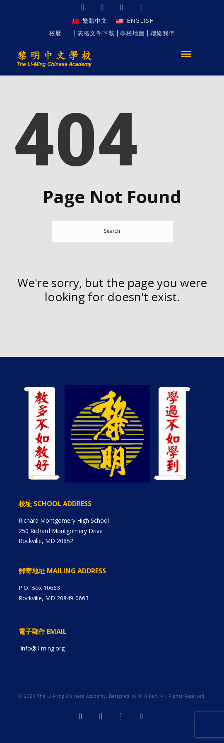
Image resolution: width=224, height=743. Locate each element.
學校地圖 (132, 33)
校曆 (60, 33)
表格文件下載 (96, 33)
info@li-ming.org (43, 648)
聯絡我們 (162, 33)
